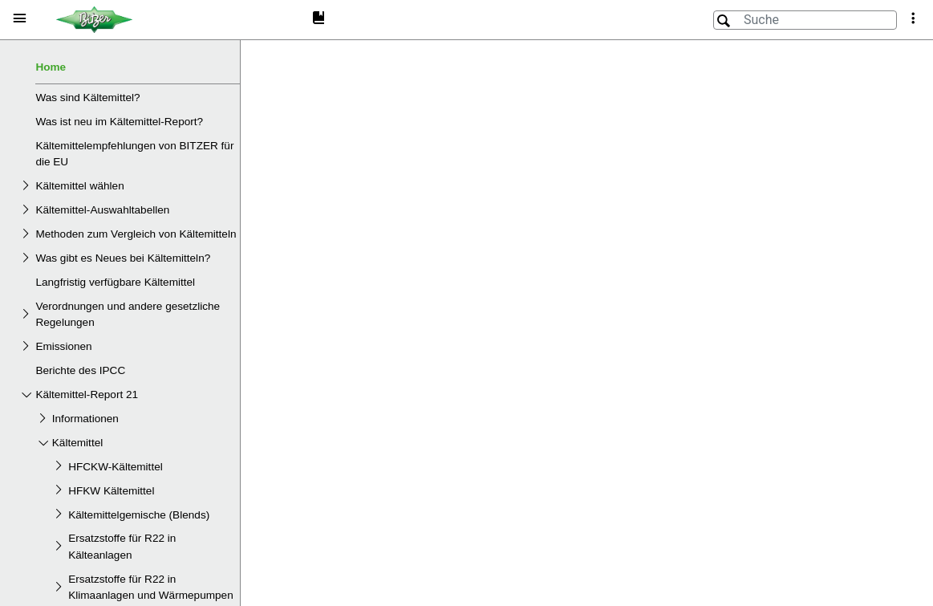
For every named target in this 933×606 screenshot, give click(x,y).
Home (50, 67)
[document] (587, 321)
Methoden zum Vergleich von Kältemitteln (135, 234)
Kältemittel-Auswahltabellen (102, 210)
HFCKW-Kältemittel (115, 467)
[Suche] (805, 20)
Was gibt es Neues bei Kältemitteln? (122, 258)
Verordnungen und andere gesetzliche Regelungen (127, 314)
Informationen (85, 419)
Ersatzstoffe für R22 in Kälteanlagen (122, 546)
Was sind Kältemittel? (87, 98)
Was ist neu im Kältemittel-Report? (119, 122)
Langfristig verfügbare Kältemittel (115, 282)
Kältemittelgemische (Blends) (138, 515)
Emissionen (63, 346)
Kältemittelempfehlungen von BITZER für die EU (134, 154)
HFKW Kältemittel (111, 491)
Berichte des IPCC (80, 370)
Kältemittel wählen (79, 186)
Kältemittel (77, 443)
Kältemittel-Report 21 (86, 394)
